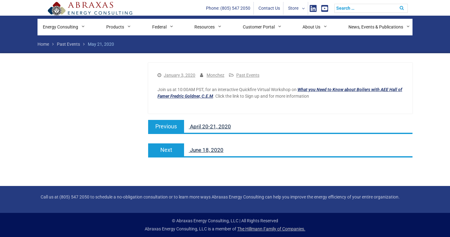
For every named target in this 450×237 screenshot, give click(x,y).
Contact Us (269, 8)
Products (115, 26)
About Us (311, 26)
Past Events (247, 75)
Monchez (215, 75)
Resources (204, 26)
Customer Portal (259, 26)
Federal (159, 26)
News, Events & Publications (375, 26)
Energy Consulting (60, 26)
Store (293, 8)
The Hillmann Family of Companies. (271, 228)
